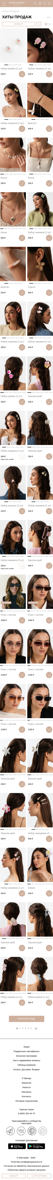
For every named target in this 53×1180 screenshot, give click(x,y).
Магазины (26, 1092)
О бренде (26, 1078)
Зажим (31, 888)
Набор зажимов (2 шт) (39, 68)
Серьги (31, 287)
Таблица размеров (26, 1065)
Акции (27, 1047)
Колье (4, 178)
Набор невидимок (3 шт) (40, 833)
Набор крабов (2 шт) (11, 68)
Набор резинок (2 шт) (12, 505)
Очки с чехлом (8, 615)
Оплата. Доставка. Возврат (26, 1069)
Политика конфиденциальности (26, 1162)
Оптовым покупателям (26, 1101)
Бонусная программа (26, 1056)
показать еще (26, 1019)
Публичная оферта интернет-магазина (26, 1170)
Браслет (32, 123)
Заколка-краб (35, 396)
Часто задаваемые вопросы (26, 1060)
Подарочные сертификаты (26, 1051)
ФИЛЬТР (18, 24)
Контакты (26, 1096)
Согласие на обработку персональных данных (26, 1166)
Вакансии (26, 1083)
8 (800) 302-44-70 (26, 1113)
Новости (26, 1087)
